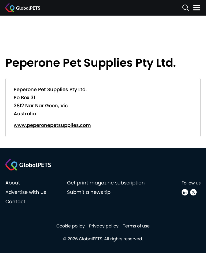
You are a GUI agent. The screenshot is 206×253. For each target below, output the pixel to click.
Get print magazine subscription (106, 182)
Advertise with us (25, 192)
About (12, 182)
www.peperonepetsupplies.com (52, 125)
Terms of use (136, 226)
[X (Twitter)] (193, 192)
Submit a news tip (89, 192)
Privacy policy (104, 226)
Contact (15, 201)
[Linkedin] (185, 192)
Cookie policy (70, 226)
